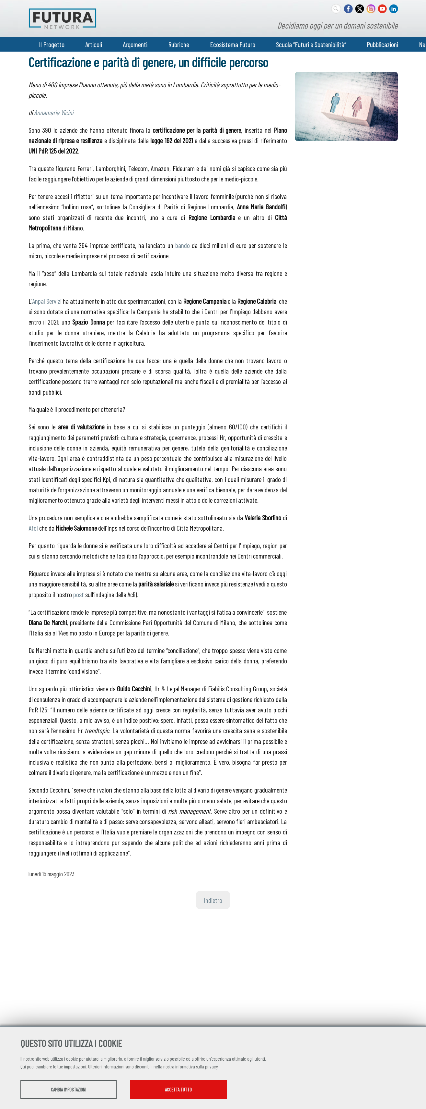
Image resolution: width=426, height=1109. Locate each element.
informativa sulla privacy (196, 1067)
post (78, 594)
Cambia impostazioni (71, 1090)
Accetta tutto (188, 1090)
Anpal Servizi (47, 301)
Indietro (213, 900)
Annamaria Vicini (53, 112)
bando (182, 245)
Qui (23, 1067)
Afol (33, 528)
